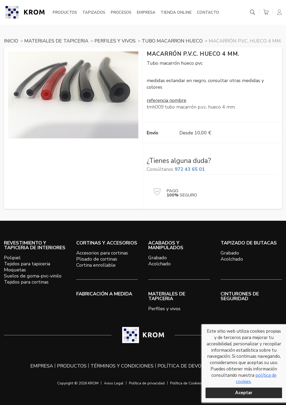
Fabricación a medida (104, 294)
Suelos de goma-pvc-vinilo (32, 276)
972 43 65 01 (190, 169)
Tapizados (93, 13)
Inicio (11, 41)
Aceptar (243, 393)
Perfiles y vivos (164, 308)
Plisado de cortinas (96, 259)
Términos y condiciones (122, 366)
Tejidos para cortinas (26, 282)
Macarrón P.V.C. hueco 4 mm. (245, 41)
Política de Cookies (186, 383)
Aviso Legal (113, 383)
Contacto (208, 13)
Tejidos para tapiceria (27, 264)
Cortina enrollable (96, 265)
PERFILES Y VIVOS (115, 41)
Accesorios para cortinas (102, 253)
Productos (65, 13)
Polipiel (12, 258)
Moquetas (15, 270)
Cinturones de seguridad (240, 296)
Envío (152, 133)
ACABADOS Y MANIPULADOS (165, 245)
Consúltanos (176, 169)
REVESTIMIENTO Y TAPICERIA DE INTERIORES (34, 245)
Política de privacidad (147, 383)
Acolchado (159, 264)
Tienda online (176, 13)
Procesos (121, 13)
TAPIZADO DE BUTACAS (249, 243)
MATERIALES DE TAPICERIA (56, 41)
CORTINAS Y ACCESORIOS (106, 243)
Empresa (146, 13)
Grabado (157, 258)
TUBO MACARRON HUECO (172, 41)
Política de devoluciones (191, 366)
